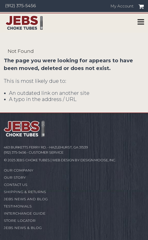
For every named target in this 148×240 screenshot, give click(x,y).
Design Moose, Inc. (98, 160)
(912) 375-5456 (20, 5)
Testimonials (18, 206)
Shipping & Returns (25, 191)
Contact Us (15, 184)
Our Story (15, 177)
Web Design (63, 160)
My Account (121, 6)
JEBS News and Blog (26, 199)
